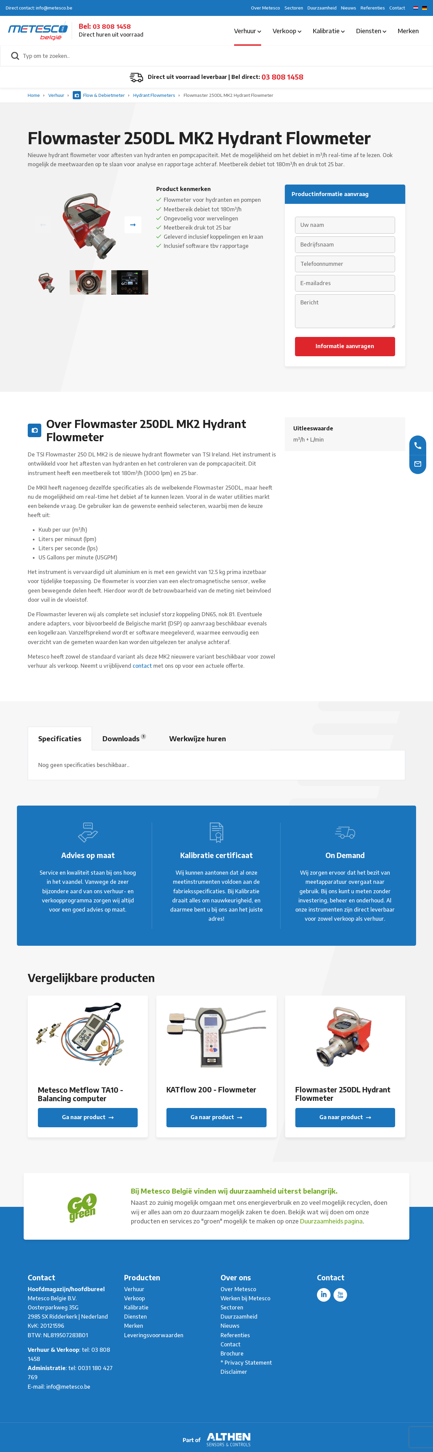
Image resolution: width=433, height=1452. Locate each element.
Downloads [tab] (124, 738)
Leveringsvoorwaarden (153, 1335)
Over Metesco (265, 7)
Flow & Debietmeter (99, 95)
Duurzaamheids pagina (331, 1221)
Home (34, 95)
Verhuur (247, 31)
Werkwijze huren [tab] (197, 738)
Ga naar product (88, 1117)
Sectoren (293, 7)
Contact (397, 7)
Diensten (371, 31)
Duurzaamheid (322, 7)
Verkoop (287, 31)
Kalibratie (329, 31)
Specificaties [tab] (60, 738)
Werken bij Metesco (245, 1298)
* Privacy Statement (246, 1362)
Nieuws (348, 7)
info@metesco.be (68, 1386)
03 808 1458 (112, 26)
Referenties (373, 7)
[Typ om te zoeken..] (224, 56)
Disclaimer (234, 1371)
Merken (408, 31)
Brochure (232, 1353)
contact (142, 665)
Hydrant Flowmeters (154, 95)
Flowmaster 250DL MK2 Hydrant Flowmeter (228, 95)
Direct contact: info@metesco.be (39, 7)
